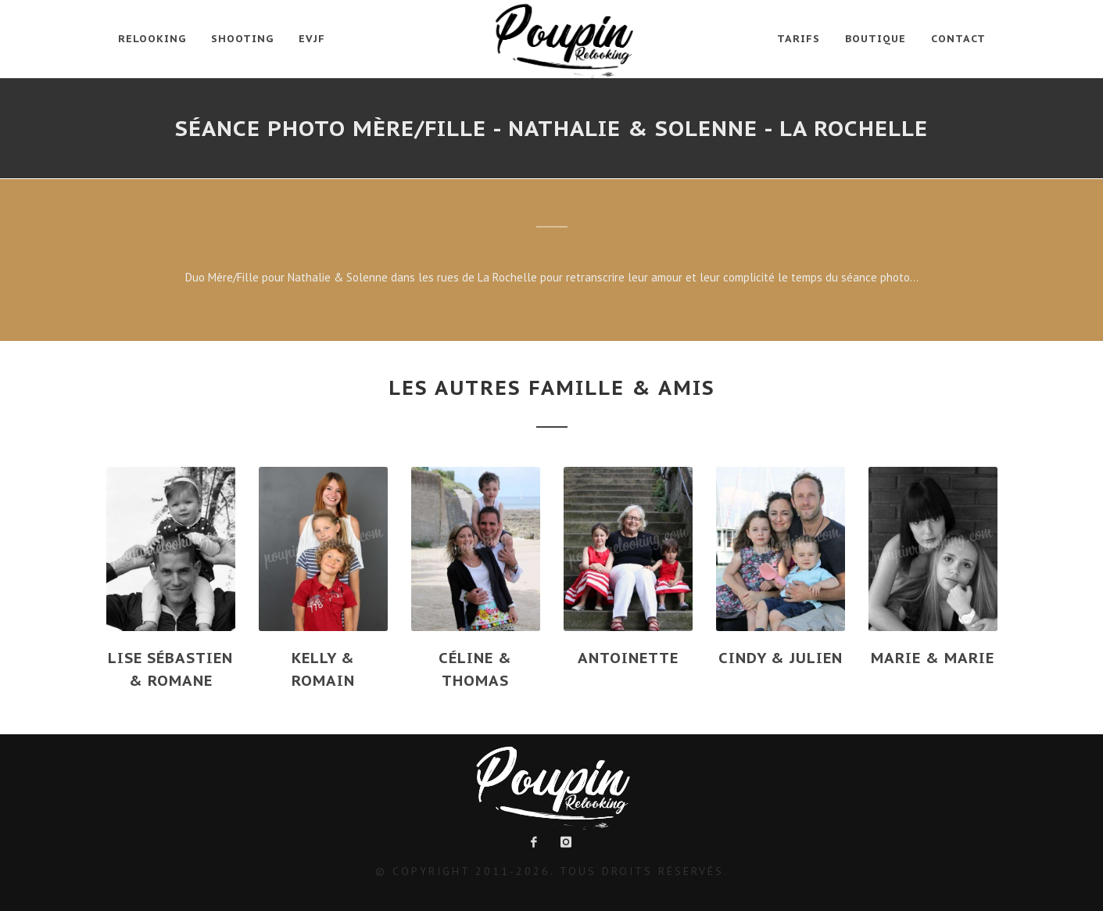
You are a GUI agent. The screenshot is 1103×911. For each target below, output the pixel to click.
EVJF (312, 38)
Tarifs (798, 38)
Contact (958, 38)
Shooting (242, 38)
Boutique (875, 38)
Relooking (152, 38)
